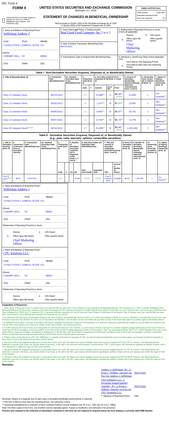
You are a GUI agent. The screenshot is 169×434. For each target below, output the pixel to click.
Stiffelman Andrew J (16, 33)
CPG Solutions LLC (16, 253)
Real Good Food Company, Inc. (81, 32)
